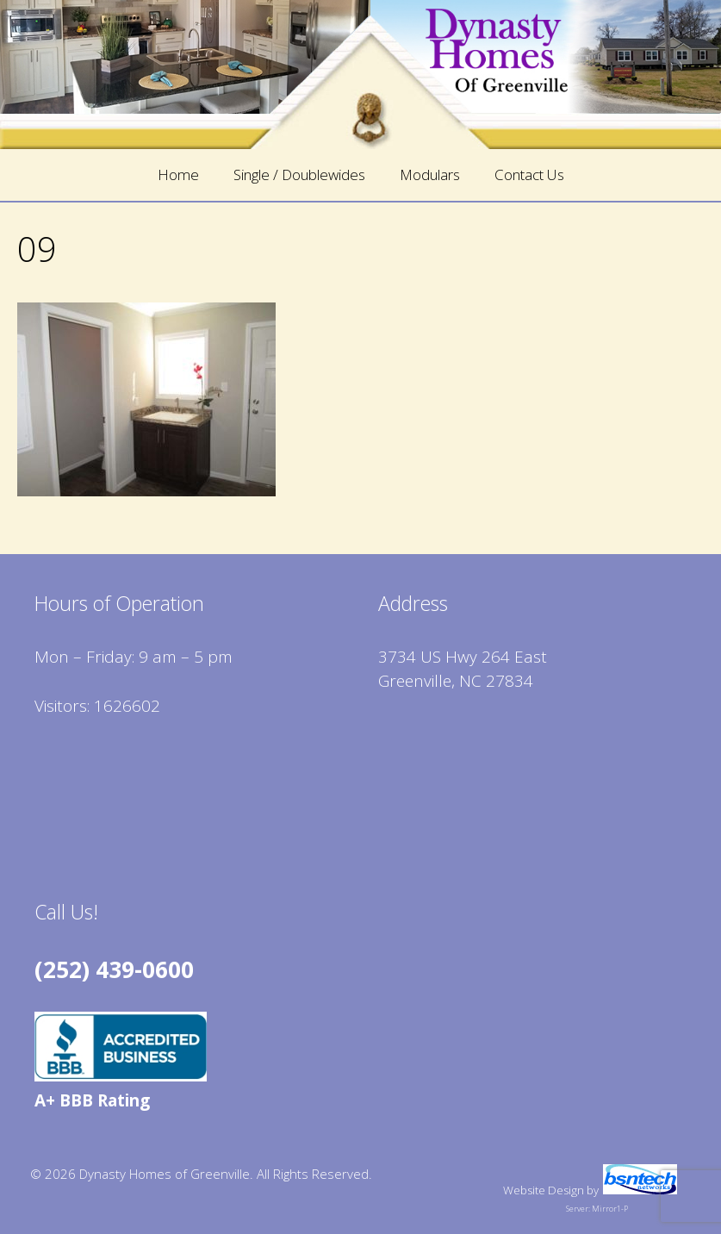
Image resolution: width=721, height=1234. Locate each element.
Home (178, 174)
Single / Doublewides (299, 174)
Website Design (543, 1190)
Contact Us (529, 174)
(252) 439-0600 (114, 969)
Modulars (430, 174)
